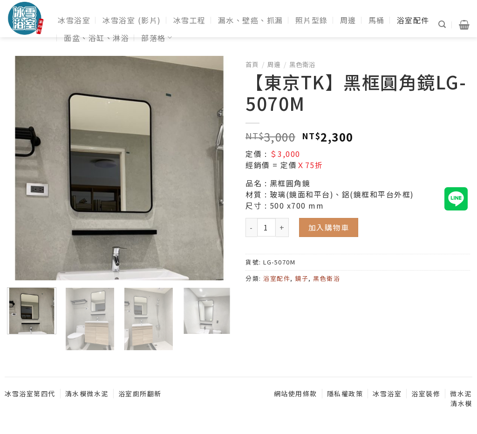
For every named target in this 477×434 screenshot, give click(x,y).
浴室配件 (413, 20)
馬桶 (376, 20)
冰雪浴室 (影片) (131, 20)
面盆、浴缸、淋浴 (96, 37)
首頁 (252, 64)
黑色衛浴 (302, 64)
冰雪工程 (189, 20)
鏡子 (301, 278)
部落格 (156, 37)
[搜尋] (442, 24)
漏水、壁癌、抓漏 (250, 20)
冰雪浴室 (74, 20)
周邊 (348, 20)
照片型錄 (311, 20)
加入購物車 (328, 227)
